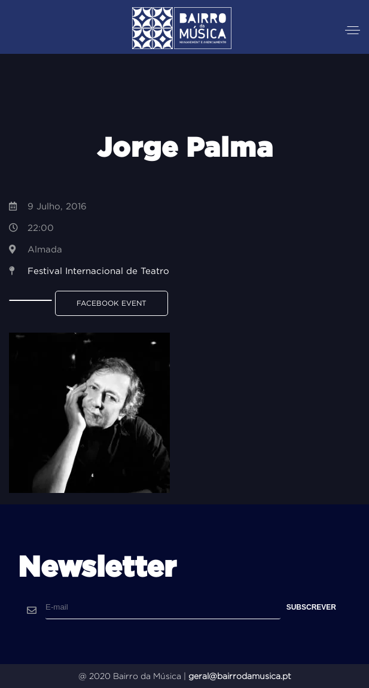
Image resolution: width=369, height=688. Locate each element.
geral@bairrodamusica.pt (239, 676)
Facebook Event (112, 303)
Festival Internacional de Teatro (98, 271)
